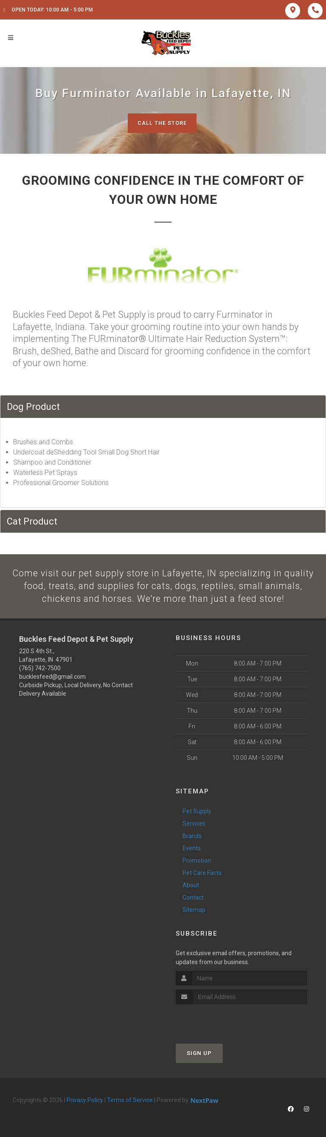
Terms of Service (130, 1101)
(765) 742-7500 (40, 669)
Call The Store (162, 123)
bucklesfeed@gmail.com (52, 677)
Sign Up (199, 1054)
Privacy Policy (85, 1101)
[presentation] (221, 1021)
